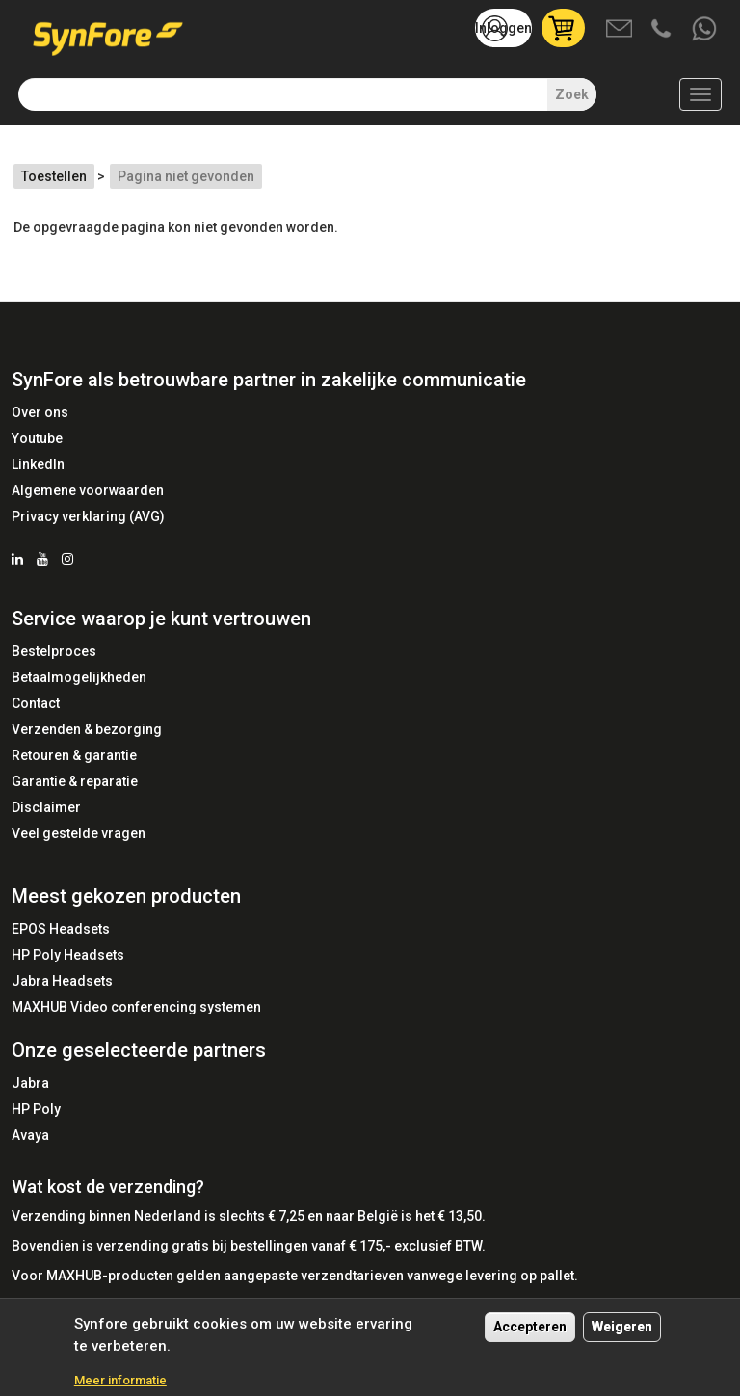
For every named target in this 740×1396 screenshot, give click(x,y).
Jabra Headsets (62, 980)
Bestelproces (54, 651)
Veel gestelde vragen (78, 833)
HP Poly (36, 1109)
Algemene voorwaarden (88, 490)
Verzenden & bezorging (87, 729)
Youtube (37, 438)
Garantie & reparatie (75, 781)
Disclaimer (46, 807)
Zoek (572, 94)
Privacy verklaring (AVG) (88, 516)
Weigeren (622, 1326)
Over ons (40, 412)
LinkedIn (38, 464)
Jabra (30, 1083)
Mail (620, 30)
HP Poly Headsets (68, 954)
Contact (36, 703)
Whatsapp (705, 30)
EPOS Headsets (61, 928)
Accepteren (530, 1326)
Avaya (30, 1135)
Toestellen (54, 176)
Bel (663, 30)
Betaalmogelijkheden (79, 677)
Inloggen (503, 28)
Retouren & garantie (74, 755)
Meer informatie (120, 1380)
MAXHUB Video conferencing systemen (136, 1006)
